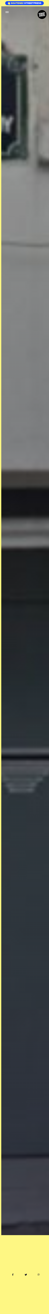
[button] (7, 12)
